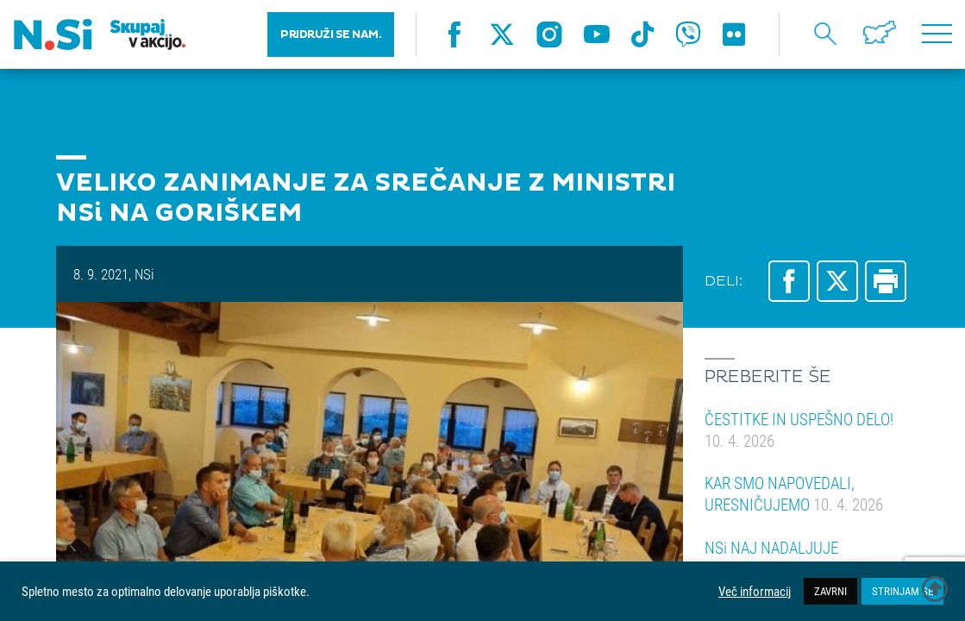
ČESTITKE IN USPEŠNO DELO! (799, 429)
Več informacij (754, 591)
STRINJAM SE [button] (902, 591)
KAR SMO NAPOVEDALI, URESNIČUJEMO (794, 493)
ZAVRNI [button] (830, 591)
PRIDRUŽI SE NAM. (330, 34)
